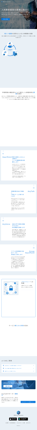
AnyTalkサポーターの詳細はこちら (28, 401)
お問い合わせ (28, 422)
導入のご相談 (5, 19)
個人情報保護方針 (13, 422)
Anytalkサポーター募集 (21, 422)
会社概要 (7, 422)
